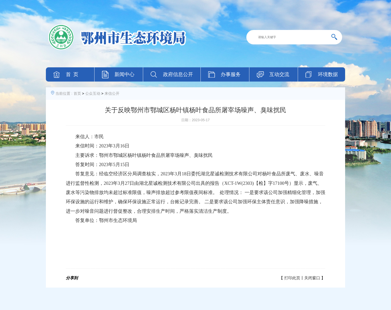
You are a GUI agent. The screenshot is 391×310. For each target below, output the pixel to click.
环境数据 (328, 74)
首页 (77, 93)
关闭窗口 (312, 278)
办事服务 (231, 74)
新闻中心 (124, 74)
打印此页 (292, 278)
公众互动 (92, 93)
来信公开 (111, 93)
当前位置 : (63, 93)
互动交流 (279, 74)
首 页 (72, 74)
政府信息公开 (178, 74)
